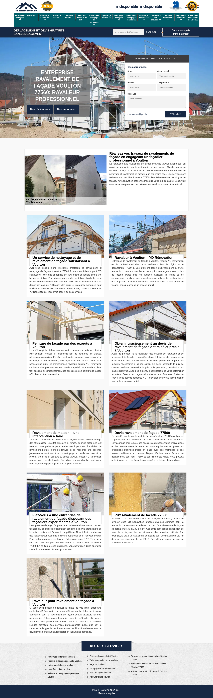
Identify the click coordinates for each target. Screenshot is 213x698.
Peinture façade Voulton (100, 673)
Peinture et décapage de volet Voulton (65, 661)
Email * (130, 82)
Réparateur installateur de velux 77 (193, 17)
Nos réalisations (40, 109)
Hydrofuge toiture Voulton (59, 669)
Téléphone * (163, 82)
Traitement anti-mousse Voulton (104, 660)
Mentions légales (106, 693)
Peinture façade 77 (57, 16)
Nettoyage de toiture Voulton (102, 668)
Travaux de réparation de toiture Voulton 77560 (149, 658)
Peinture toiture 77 (69, 16)
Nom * (130, 71)
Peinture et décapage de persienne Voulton (63, 675)
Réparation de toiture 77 (181, 17)
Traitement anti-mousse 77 (156, 17)
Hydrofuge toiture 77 (106, 16)
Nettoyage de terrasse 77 (143, 17)
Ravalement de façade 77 (20, 17)
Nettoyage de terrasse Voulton (61, 657)
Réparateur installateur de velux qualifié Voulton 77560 (148, 665)
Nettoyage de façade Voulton (61, 665)
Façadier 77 (32, 15)
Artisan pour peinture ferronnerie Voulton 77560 (149, 673)
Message (131, 94)
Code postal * (163, 71)
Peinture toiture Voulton (100, 677)
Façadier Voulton (97, 664)
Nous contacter (66, 109)
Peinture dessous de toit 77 (82, 17)
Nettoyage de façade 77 (118, 17)
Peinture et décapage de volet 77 (131, 17)
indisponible (127, 6)
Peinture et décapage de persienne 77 (94, 19)
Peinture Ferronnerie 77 (168, 17)
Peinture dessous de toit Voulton (104, 656)
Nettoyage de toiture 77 (44, 17)
